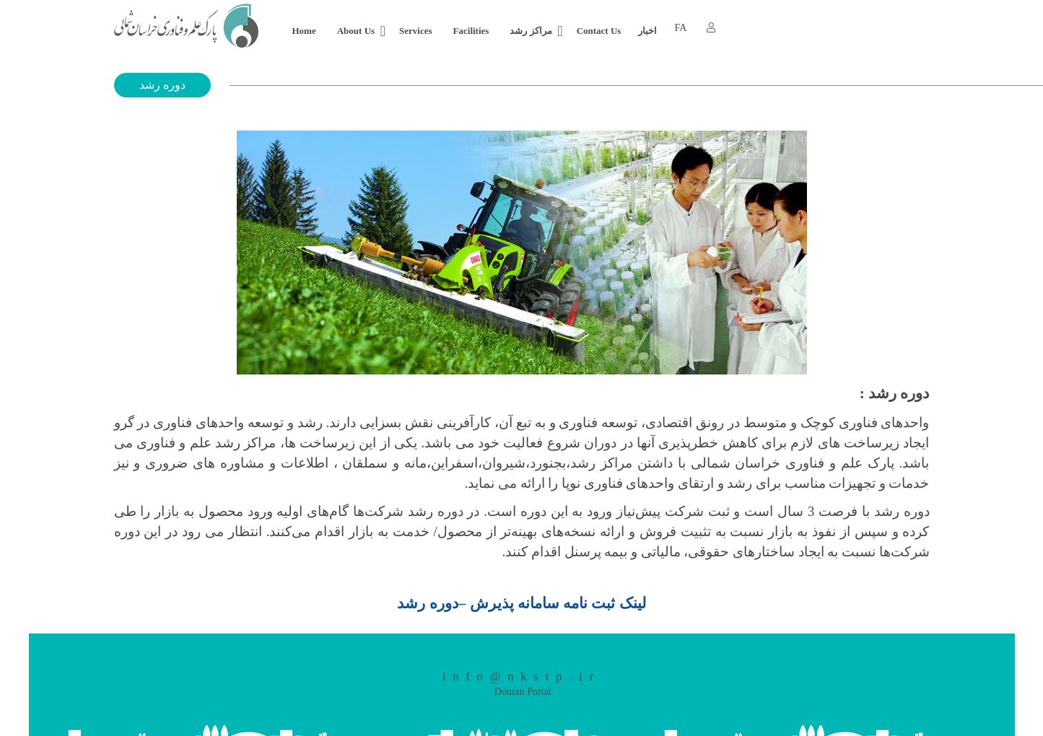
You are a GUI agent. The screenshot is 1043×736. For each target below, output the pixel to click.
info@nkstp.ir (521, 676)
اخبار (647, 30)
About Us (356, 30)
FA (680, 27)
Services (415, 30)
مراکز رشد (530, 30)
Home (304, 30)
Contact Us (599, 30)
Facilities (471, 30)
